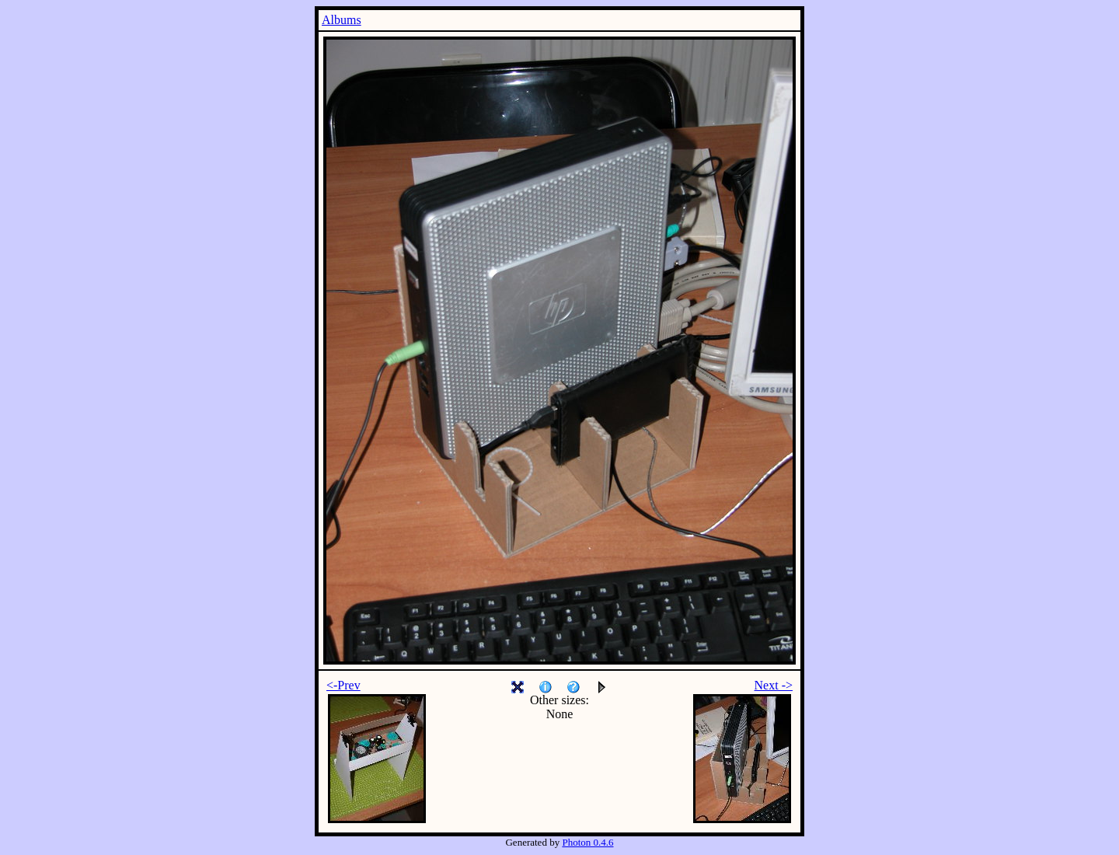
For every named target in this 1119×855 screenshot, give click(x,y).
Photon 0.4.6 (587, 842)
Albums (341, 19)
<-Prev (343, 685)
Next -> (774, 685)
